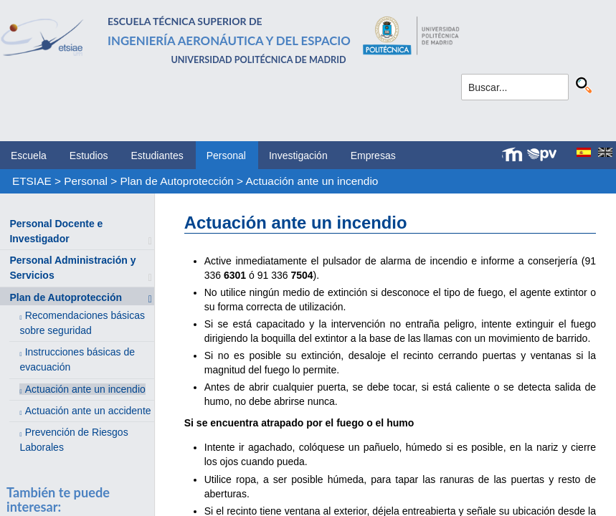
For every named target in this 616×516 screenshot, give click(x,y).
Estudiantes (157, 155)
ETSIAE (32, 181)
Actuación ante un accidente (88, 410)
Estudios (89, 155)
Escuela (29, 155)
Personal (226, 155)
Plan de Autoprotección (177, 181)
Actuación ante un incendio (312, 181)
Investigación (298, 155)
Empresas (373, 155)
